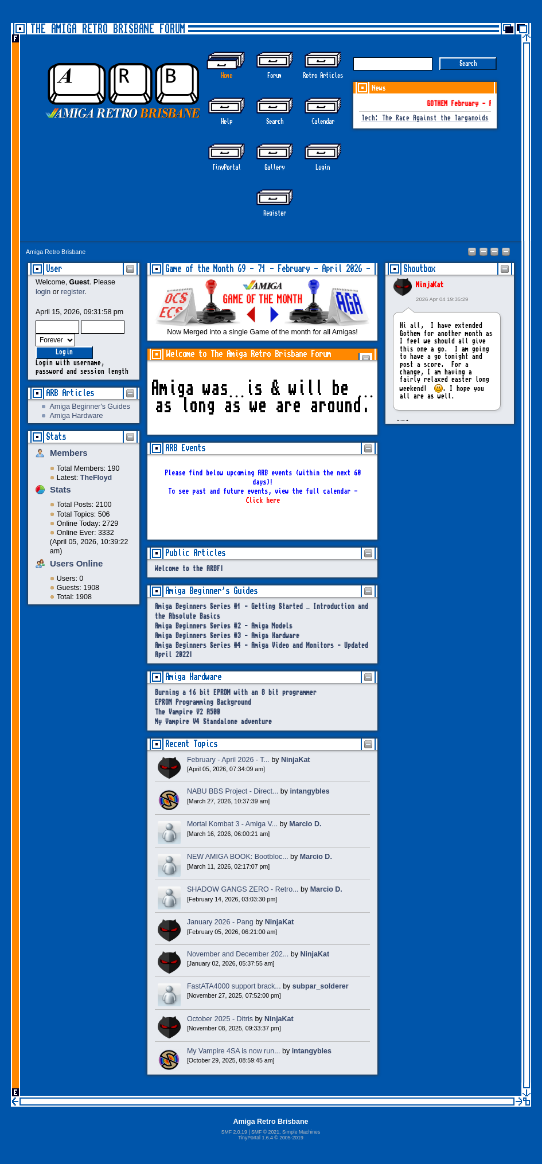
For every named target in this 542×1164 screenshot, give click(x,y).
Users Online (76, 563)
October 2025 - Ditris (220, 1019)
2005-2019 (291, 1137)
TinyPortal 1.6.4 (255, 1137)
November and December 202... (237, 954)
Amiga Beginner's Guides (90, 407)
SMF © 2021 (265, 1132)
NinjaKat (429, 285)
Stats (56, 436)
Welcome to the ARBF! (189, 569)
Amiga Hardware (76, 416)
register (72, 292)
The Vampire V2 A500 (187, 712)
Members (69, 453)
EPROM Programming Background (203, 703)
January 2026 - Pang (220, 922)
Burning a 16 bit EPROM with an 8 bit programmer (236, 693)
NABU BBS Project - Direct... (232, 791)
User (54, 268)
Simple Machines (301, 1132)
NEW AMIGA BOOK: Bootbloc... (237, 857)
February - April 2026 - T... (228, 760)
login (43, 292)
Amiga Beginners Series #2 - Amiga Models (224, 626)
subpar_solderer (321, 986)
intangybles (309, 791)
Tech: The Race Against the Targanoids (425, 118)
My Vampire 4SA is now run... (233, 1051)
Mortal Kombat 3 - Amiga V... (232, 824)
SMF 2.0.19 (234, 1132)
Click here (262, 500)
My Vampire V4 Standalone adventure (213, 722)
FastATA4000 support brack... (234, 986)
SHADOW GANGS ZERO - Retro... (243, 889)
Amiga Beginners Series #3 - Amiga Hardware (227, 636)
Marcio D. (305, 824)
